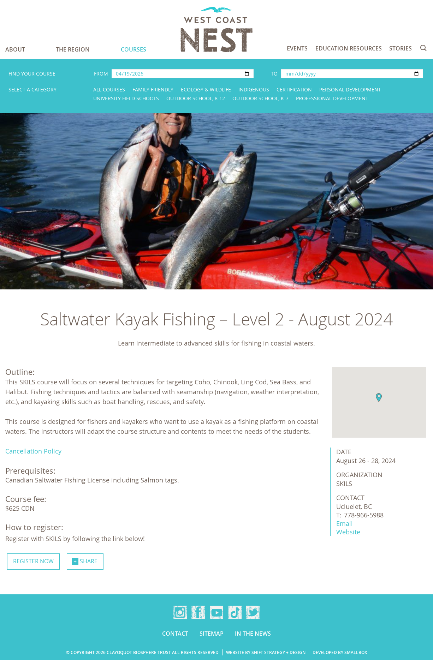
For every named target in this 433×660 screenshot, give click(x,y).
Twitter (253, 612)
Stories (400, 48)
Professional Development (332, 98)
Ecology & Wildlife (206, 89)
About (15, 49)
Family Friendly (152, 89)
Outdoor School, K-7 (260, 98)
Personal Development (350, 89)
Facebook (198, 612)
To (274, 73)
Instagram (180, 612)
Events (297, 48)
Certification (294, 89)
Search (423, 48)
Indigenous (253, 89)
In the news (253, 633)
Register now (33, 561)
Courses (133, 49)
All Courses (109, 89)
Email (344, 523)
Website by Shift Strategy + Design (266, 652)
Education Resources (348, 48)
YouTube (216, 612)
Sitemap (212, 633)
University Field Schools (126, 98)
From (101, 73)
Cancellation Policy (33, 451)
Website (348, 532)
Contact (175, 633)
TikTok (235, 612)
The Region (73, 49)
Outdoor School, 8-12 (195, 98)
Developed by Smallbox (340, 652)
